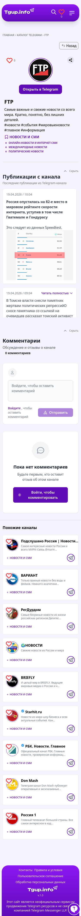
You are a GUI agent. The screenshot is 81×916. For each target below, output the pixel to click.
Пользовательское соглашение (40, 876)
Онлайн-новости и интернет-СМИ (33, 143)
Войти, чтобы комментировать (38, 495)
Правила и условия (48, 870)
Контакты (25, 870)
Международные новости (28, 147)
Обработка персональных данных (40, 882)
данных (38, 227)
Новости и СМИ (24, 137)
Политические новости (26, 151)
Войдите (14, 408)
